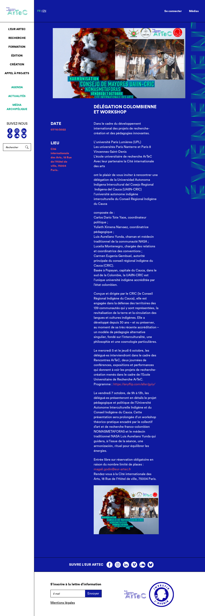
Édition (17, 55)
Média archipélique (17, 107)
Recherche (17, 38)
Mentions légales (62, 602)
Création (17, 64)
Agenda (17, 87)
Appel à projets (17, 73)
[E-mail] (67, 593)
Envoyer (93, 593)
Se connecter (173, 11)
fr (39, 11)
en (44, 11)
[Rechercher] (13, 147)
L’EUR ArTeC (17, 29)
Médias (194, 11)
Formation (16, 47)
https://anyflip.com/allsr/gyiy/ (134, 384)
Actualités (17, 96)
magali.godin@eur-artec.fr (112, 469)
